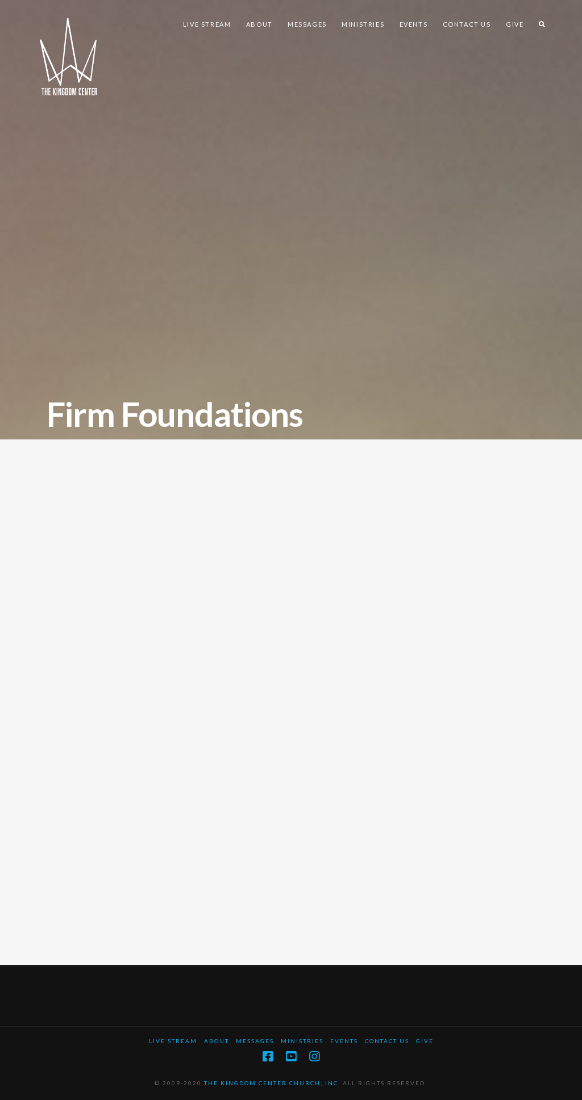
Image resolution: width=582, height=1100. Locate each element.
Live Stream (173, 1040)
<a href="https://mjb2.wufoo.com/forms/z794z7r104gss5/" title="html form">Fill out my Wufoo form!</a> (291, 694)
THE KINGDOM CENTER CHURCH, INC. (272, 1083)
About (216, 1040)
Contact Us (387, 1040)
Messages (255, 1040)
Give (425, 1040)
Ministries (302, 1040)
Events (344, 1040)
